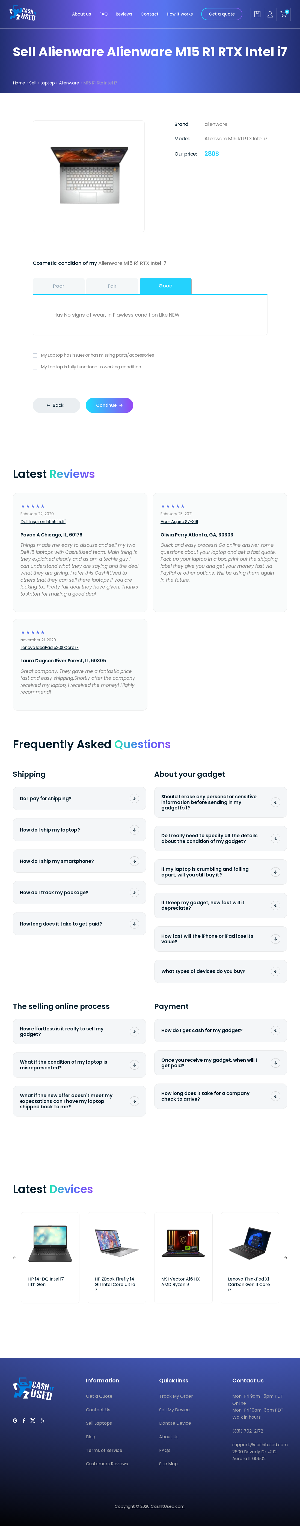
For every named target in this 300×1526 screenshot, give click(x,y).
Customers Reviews (107, 1464)
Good (166, 285)
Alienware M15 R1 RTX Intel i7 (132, 263)
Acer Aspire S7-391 (179, 521)
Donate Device (175, 1423)
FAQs (164, 1450)
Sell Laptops (99, 1423)
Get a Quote (99, 1396)
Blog (90, 1437)
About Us (169, 1437)
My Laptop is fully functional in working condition (150, 367)
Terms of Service (104, 1450)
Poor (58, 286)
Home (19, 83)
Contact (150, 14)
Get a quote (222, 14)
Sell (32, 83)
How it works (180, 14)
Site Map (168, 1464)
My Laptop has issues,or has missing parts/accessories (150, 355)
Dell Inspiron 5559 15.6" (43, 521)
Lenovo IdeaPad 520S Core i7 (49, 647)
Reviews (124, 14)
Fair (112, 286)
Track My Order (176, 1396)
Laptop (47, 83)
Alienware (69, 83)
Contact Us (98, 1410)
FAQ (103, 14)
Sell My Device (174, 1410)
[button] (285, 1257)
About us (81, 14)
